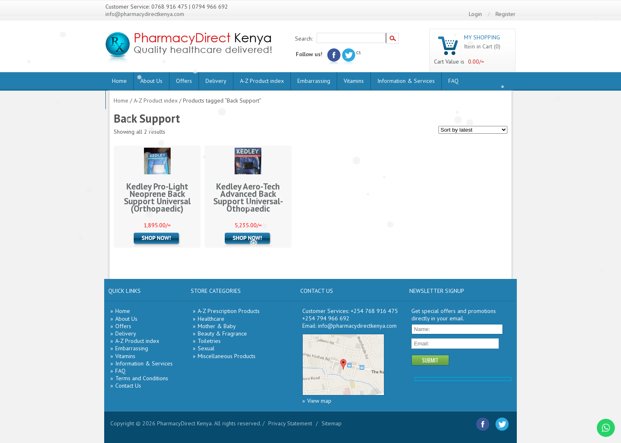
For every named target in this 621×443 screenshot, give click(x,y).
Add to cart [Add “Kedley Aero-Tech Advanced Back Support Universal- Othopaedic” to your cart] (248, 239)
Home (119, 80)
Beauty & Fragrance (222, 333)
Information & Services (406, 80)
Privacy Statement (290, 423)
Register (505, 14)
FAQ (453, 80)
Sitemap (332, 423)
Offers (184, 80)
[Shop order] (472, 130)
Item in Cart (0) (482, 46)
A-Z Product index (262, 80)
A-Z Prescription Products (229, 311)
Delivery (215, 80)
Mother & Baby (217, 326)
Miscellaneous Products (227, 356)
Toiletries (209, 341)
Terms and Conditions (141, 378)
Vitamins (354, 80)
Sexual (206, 348)
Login (475, 14)
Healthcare (211, 318)
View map (319, 400)
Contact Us (128, 385)
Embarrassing (313, 80)
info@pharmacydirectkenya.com (144, 14)
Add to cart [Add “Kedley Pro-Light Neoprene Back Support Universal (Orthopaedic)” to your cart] (157, 239)
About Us (151, 80)
